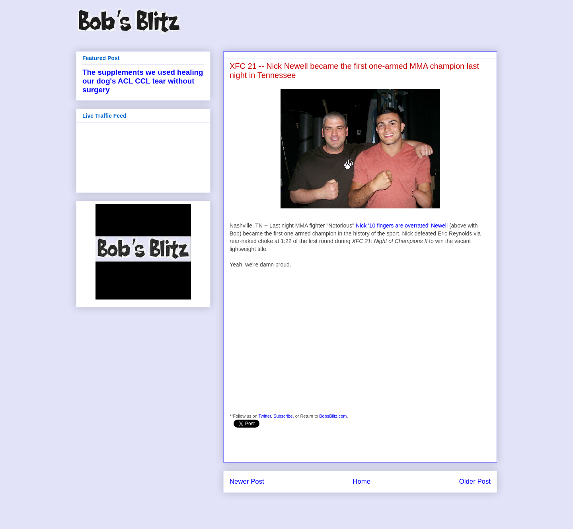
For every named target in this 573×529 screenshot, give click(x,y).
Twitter (265, 416)
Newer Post (247, 481)
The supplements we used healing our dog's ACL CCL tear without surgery (142, 81)
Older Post (475, 481)
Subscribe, (283, 416)
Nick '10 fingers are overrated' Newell (402, 225)
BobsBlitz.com (333, 416)
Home (361, 481)
